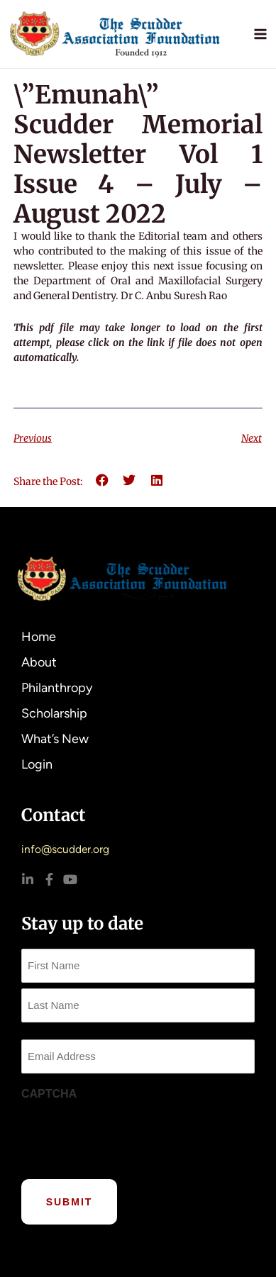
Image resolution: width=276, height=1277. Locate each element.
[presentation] (129, 1136)
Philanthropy (56, 688)
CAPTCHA (49, 1094)
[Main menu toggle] (260, 33)
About (42, 662)
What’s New (58, 739)
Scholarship (54, 713)
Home (38, 637)
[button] (102, 480)
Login (37, 764)
